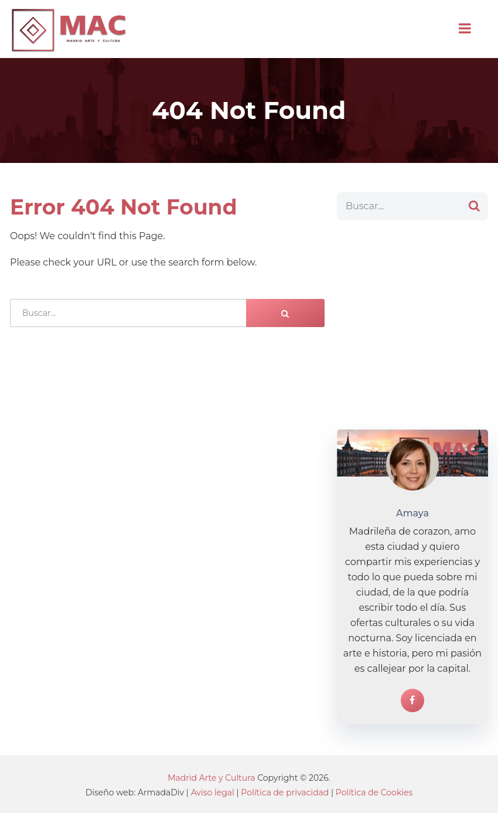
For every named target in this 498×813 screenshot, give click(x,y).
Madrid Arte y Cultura (211, 778)
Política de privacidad (285, 792)
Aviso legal (212, 792)
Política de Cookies (374, 792)
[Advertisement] (412, 324)
